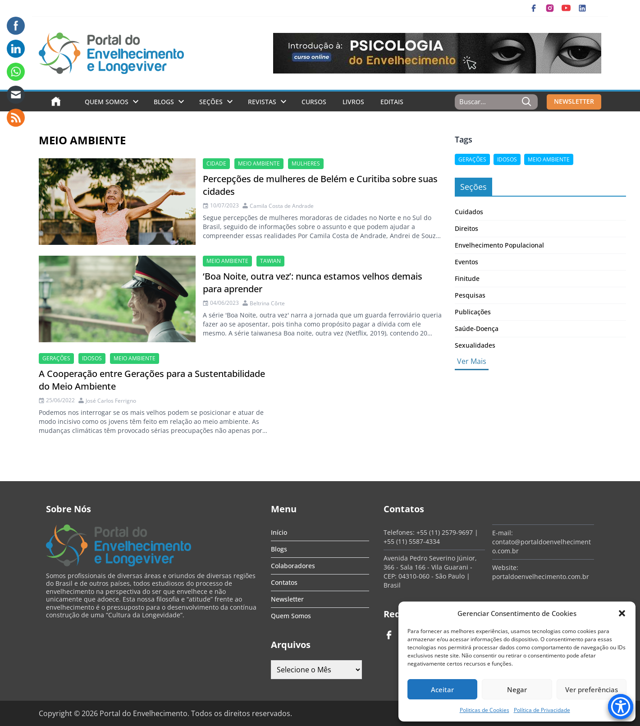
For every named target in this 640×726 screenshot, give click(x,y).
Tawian (270, 261)
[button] (621, 613)
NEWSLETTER (574, 101)
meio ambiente (259, 163)
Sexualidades (475, 345)
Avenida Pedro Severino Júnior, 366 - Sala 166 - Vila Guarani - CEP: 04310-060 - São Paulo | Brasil (430, 571)
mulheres (306, 163)
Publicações (473, 312)
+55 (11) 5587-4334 (412, 541)
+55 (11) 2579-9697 (444, 532)
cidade (216, 163)
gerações (56, 358)
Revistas (262, 101)
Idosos (92, 358)
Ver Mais (471, 361)
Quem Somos (106, 101)
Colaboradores (293, 565)
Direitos (466, 228)
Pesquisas (470, 295)
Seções (211, 101)
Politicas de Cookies (484, 710)
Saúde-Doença (476, 328)
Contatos (284, 582)
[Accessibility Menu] (620, 706)
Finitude (467, 278)
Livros (353, 101)
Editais (391, 101)
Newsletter (287, 599)
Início (279, 532)
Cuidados (469, 211)
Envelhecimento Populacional (499, 245)
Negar (517, 689)
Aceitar (442, 689)
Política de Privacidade (542, 710)
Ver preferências (591, 689)
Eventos (466, 261)
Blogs (164, 101)
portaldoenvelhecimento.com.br (540, 576)
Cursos (314, 101)
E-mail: (502, 532)
